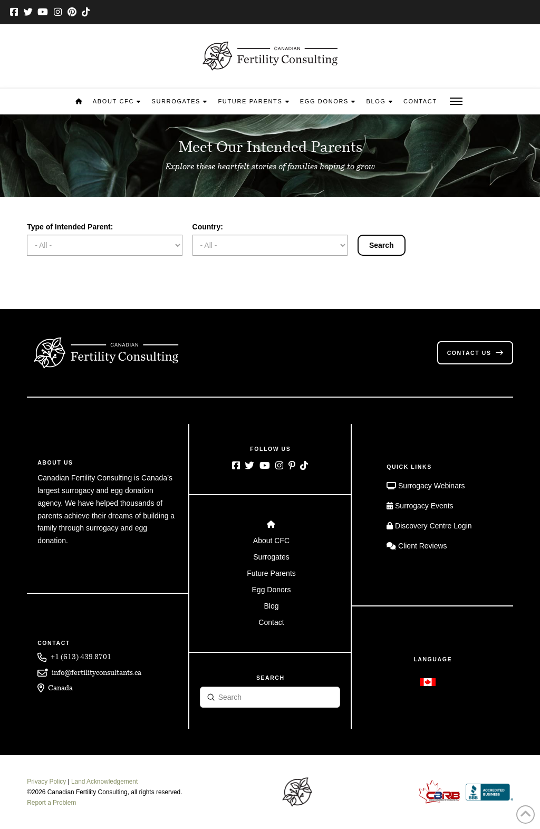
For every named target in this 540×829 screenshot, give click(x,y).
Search (381, 245)
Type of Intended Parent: (70, 227)
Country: (207, 227)
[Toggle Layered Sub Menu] (270, 541)
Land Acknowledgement (104, 781)
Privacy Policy (46, 781)
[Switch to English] (427, 682)
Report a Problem (51, 802)
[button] (456, 101)
